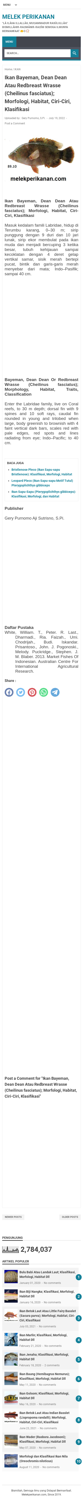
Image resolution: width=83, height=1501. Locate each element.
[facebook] (9, 692)
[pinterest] (32, 692)
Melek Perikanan (28, 16)
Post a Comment (15, 123)
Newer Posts (13, 1217)
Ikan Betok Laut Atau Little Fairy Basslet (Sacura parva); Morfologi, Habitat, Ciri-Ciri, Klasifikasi (47, 1315)
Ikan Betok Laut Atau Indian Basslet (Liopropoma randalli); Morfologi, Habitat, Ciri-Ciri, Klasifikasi (44, 1417)
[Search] (37, 53)
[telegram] (55, 692)
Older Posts (70, 1217)
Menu (9, 41)
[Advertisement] (41, 321)
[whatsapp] (43, 692)
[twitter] (20, 692)
